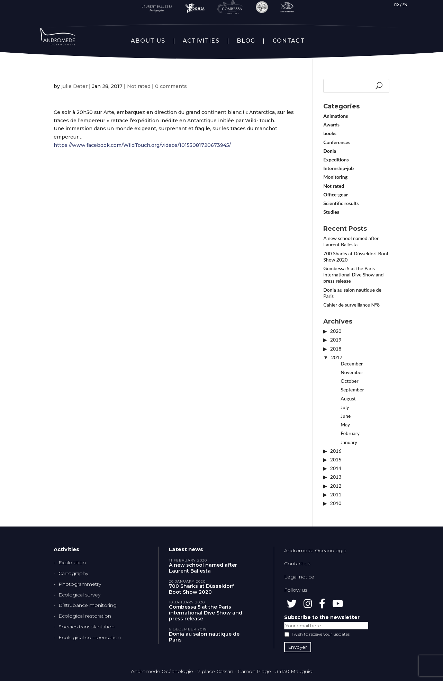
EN (405, 5)
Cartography (73, 573)
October (349, 381)
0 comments (171, 86)
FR (396, 5)
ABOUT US (148, 40)
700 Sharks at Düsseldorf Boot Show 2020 (201, 589)
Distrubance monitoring (87, 605)
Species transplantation (86, 626)
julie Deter (74, 86)
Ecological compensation (89, 637)
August (348, 398)
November (352, 372)
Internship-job (338, 168)
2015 (335, 459)
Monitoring (335, 177)
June (346, 416)
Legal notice (299, 577)
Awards (331, 124)
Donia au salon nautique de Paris (204, 637)
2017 (336, 357)
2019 (335, 340)
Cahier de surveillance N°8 (351, 305)
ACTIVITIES (201, 40)
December (352, 363)
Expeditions (336, 159)
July (345, 407)
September (352, 389)
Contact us (297, 563)
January (349, 442)
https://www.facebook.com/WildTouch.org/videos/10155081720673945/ (142, 145)
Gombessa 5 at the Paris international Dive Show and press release (353, 274)
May (345, 424)
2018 (335, 349)
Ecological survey (79, 595)
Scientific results (341, 203)
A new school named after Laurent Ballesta (350, 241)
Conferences (336, 142)
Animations (335, 116)
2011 (335, 494)
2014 (335, 468)
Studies (331, 212)
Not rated (139, 86)
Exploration (72, 562)
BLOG (246, 40)
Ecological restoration (84, 616)
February (350, 433)
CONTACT (289, 40)
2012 (335, 486)
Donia (329, 151)
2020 (335, 331)
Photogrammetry (79, 584)
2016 (335, 451)
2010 (335, 503)
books (329, 133)
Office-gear (335, 194)
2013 (335, 477)
